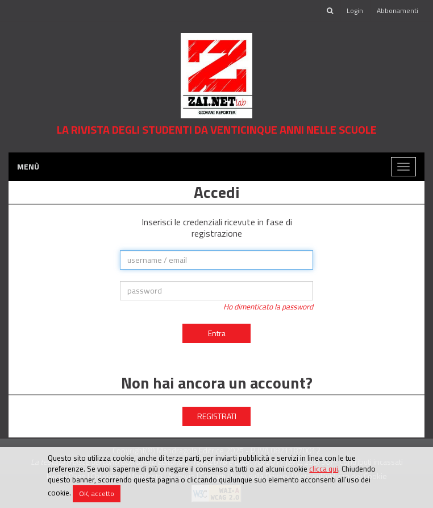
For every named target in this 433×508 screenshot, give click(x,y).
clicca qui (323, 468)
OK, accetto (96, 493)
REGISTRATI (216, 416)
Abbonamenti (397, 10)
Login (355, 10)
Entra (217, 333)
